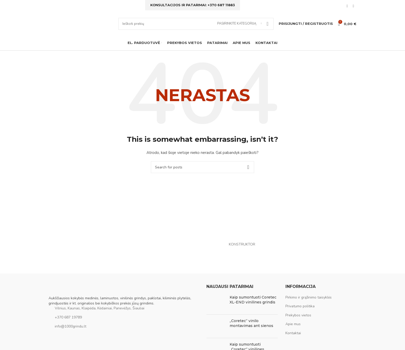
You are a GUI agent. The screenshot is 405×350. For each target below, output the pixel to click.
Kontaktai (293, 339)
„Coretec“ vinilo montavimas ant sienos (251, 329)
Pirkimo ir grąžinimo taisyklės (308, 303)
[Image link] (74, 295)
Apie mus (293, 330)
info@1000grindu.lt (70, 332)
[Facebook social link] (347, 7)
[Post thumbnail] (216, 309)
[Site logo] (81, 27)
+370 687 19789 (68, 323)
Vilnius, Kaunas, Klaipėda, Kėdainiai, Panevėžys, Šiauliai (99, 314)
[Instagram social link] (353, 7)
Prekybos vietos (298, 321)
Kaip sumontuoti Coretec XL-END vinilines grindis (253, 306)
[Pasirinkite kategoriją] (239, 27)
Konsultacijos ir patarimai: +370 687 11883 (192, 6)
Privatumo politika (300, 312)
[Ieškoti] (196, 28)
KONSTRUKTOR (242, 250)
